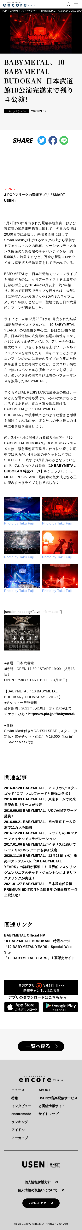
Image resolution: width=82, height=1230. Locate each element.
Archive (14, 11)
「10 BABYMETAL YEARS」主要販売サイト (39, 958)
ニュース (18, 1090)
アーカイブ (19, 1138)
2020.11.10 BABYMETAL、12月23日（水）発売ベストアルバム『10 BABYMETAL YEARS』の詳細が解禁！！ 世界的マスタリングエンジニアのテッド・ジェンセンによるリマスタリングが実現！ (40, 867)
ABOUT (44, 1090)
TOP (4, 11)
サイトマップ (48, 1114)
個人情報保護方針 (37, 1182)
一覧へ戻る (37, 1046)
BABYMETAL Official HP (24, 935)
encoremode (21, 1114)
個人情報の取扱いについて (38, 1190)
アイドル (18, 1130)
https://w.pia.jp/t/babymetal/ (51, 714)
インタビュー (21, 1106)
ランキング (19, 1122)
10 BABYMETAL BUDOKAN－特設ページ (37, 941)
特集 (14, 1098)
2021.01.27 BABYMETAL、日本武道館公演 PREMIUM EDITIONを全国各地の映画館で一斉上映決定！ (40, 889)
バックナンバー (29, 11)
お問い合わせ (37, 1203)
